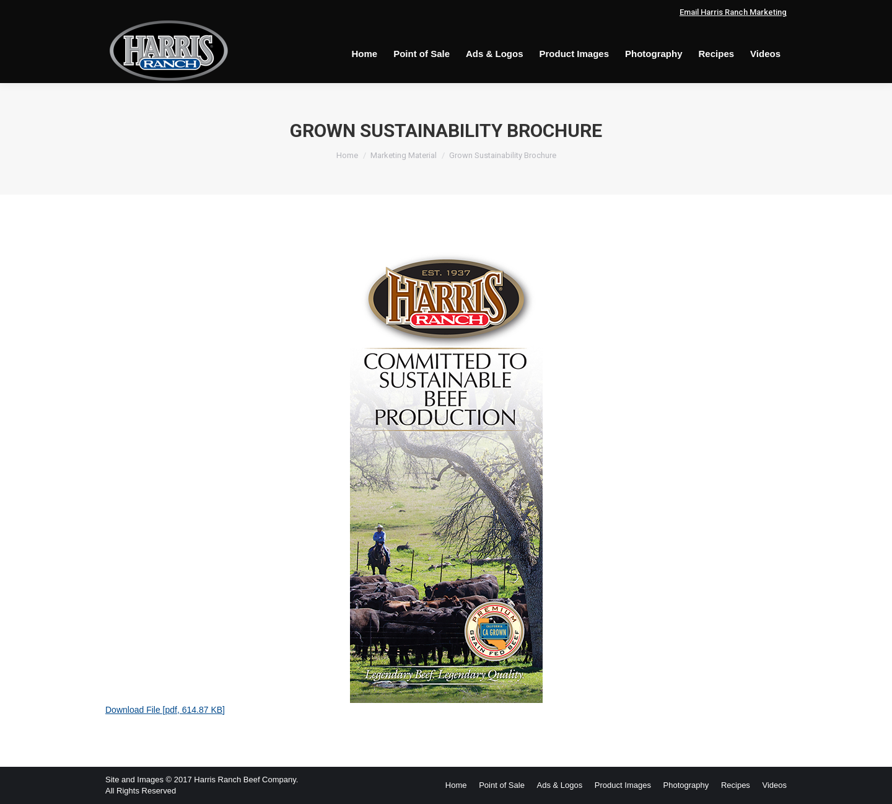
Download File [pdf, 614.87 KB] (165, 710)
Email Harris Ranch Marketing (733, 12)
